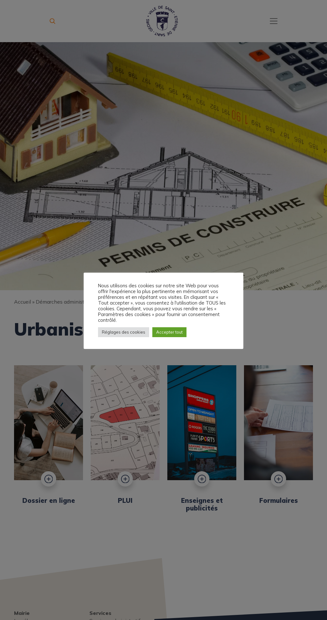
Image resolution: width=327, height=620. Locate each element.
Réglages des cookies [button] (123, 332)
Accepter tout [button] (169, 332)
